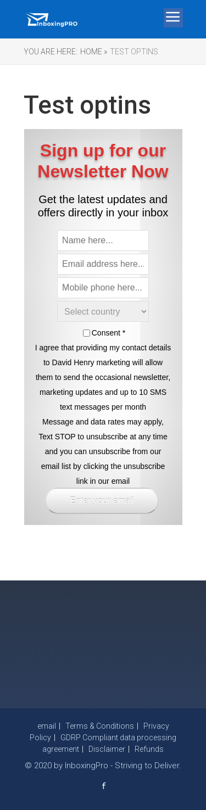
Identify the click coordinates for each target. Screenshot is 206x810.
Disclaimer (106, 749)
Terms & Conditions (99, 726)
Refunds (149, 749)
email (46, 726)
